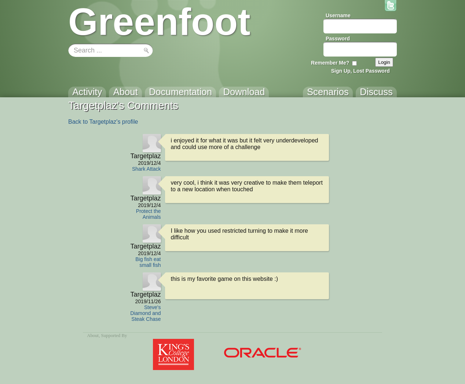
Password (338, 38)
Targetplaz (145, 156)
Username (338, 15)
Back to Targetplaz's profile (103, 122)
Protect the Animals (148, 214)
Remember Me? (330, 63)
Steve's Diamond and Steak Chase (145, 313)
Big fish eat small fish (148, 262)
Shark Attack (146, 169)
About (93, 335)
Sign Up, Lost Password (360, 71)
